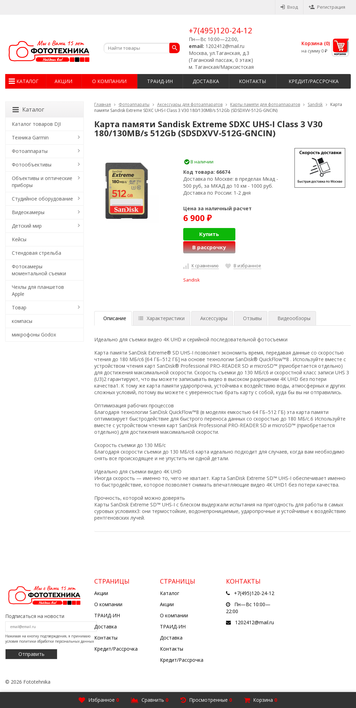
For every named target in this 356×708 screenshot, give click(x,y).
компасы (22, 321)
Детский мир (27, 225)
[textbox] (142, 48)
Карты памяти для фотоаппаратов (265, 104)
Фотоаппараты (134, 104)
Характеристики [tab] (161, 318)
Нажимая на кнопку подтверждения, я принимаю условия (49, 638)
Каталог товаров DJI (36, 124)
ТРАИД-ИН (160, 81)
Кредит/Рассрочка (314, 81)
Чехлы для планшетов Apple (38, 290)
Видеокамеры (28, 212)
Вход (289, 7)
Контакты (252, 81)
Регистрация (327, 7)
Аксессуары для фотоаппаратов (189, 104)
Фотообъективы (31, 164)
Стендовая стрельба (36, 253)
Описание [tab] (114, 318)
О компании (109, 81)
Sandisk (315, 104)
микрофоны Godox (34, 334)
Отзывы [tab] (252, 318)
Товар (19, 307)
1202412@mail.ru (254, 622)
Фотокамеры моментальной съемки (39, 270)
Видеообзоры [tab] (293, 318)
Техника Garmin (30, 137)
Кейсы (19, 239)
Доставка (206, 81)
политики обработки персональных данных (56, 641)
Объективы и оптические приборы (42, 181)
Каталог (27, 81)
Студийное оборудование (42, 198)
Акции (63, 81)
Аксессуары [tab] (213, 318)
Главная (102, 104)
